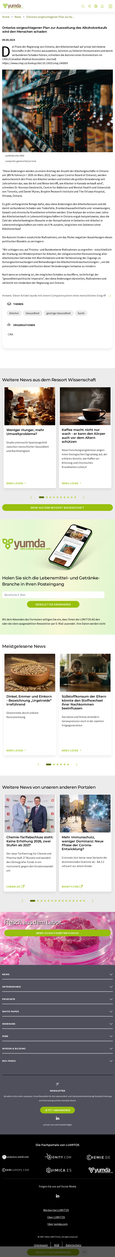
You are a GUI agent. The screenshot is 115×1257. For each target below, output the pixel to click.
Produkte (8, 999)
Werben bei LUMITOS (56, 1210)
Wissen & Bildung (14, 1048)
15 (84, 901)
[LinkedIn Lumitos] (57, 1196)
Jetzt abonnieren (57, 1110)
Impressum (41, 1245)
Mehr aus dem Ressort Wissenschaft (57, 507)
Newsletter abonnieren (53, 604)
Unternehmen (11, 986)
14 (80, 901)
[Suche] (83, 6)
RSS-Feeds (9, 1061)
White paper (10, 1011)
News (6, 974)
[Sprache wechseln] (95, 6)
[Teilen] (89, 6)
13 (77, 901)
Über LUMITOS (56, 1217)
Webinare (8, 1023)
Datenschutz (73, 1245)
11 (70, 901)
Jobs (5, 1036)
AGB (56, 1245)
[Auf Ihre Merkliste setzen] (102, 7)
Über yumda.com (57, 1224)
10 (75, 497)
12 (73, 901)
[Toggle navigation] (110, 6)
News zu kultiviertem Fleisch (57, 933)
